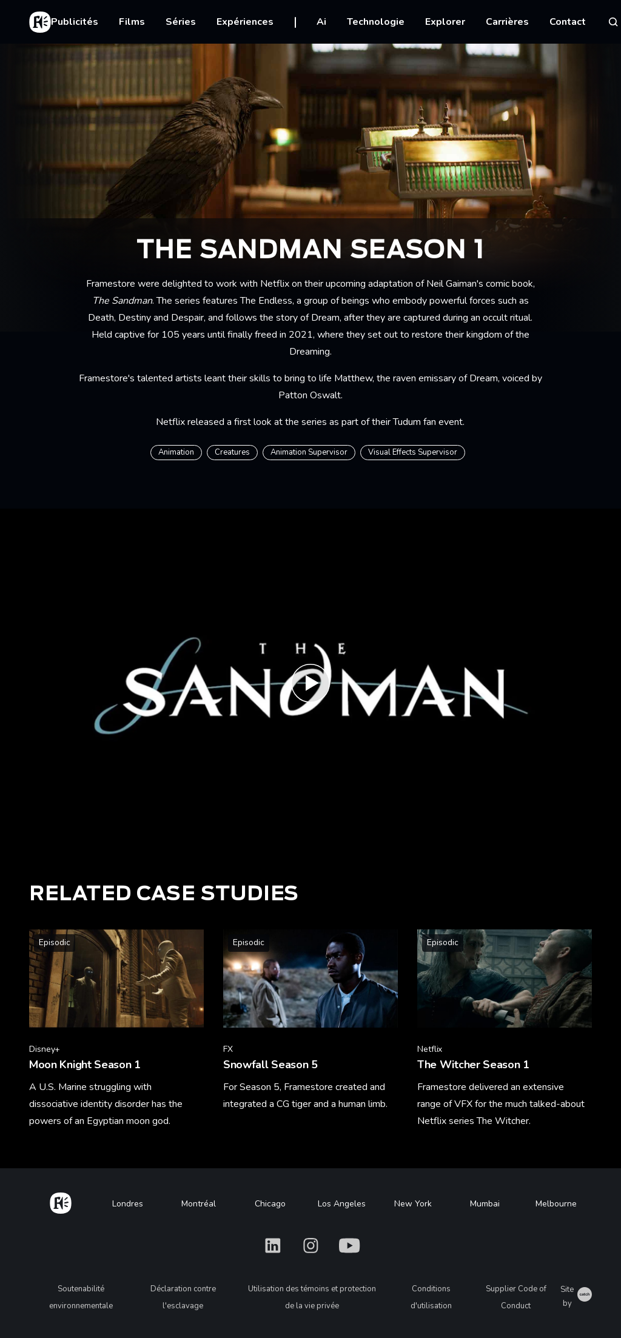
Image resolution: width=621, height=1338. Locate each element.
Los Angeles (342, 1203)
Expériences (245, 21)
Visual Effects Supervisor (412, 452)
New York (413, 1203)
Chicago (270, 1203)
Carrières (507, 21)
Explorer (445, 21)
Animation (176, 452)
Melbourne (556, 1203)
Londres (127, 1203)
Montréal (198, 1203)
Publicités (74, 21)
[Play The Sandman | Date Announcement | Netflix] (310, 686)
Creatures (232, 452)
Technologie (375, 21)
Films (132, 21)
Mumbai (485, 1203)
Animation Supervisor (308, 452)
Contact (567, 21)
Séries (181, 21)
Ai (321, 21)
